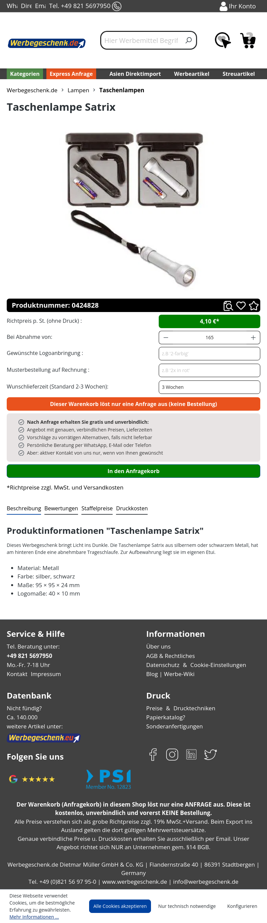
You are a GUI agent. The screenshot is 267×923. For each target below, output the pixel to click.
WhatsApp (12, 6)
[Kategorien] (24, 73)
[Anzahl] (210, 337)
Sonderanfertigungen (173, 726)
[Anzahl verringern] (166, 337)
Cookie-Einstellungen (216, 665)
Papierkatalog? (165, 717)
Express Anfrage (69, 73)
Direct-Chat (26, 6)
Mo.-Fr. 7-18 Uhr (28, 665)
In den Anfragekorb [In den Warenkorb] (133, 471)
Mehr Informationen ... (32, 916)
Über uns (157, 646)
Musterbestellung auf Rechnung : (46, 369)
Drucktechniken (192, 708)
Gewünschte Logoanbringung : (43, 353)
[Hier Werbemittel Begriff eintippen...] (140, 40)
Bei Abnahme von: (28, 337)
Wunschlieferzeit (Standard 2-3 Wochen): (56, 386)
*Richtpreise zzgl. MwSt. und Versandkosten (63, 487)
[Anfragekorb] (247, 40)
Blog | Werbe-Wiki (169, 674)
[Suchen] (189, 40)
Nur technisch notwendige (191, 906)
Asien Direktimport (135, 73)
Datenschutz (162, 665)
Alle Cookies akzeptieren (126, 906)
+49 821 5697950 (29, 656)
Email (40, 6)
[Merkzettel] (223, 40)
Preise (154, 708)
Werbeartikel (192, 73)
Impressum (44, 674)
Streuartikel (240, 73)
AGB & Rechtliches (170, 656)
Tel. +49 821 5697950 (84, 6)
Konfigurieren (243, 906)
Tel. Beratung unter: (31, 646)
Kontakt (16, 674)
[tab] (23, 509)
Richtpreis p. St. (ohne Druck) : (43, 320)
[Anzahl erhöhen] (253, 337)
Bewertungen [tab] (59, 508)
